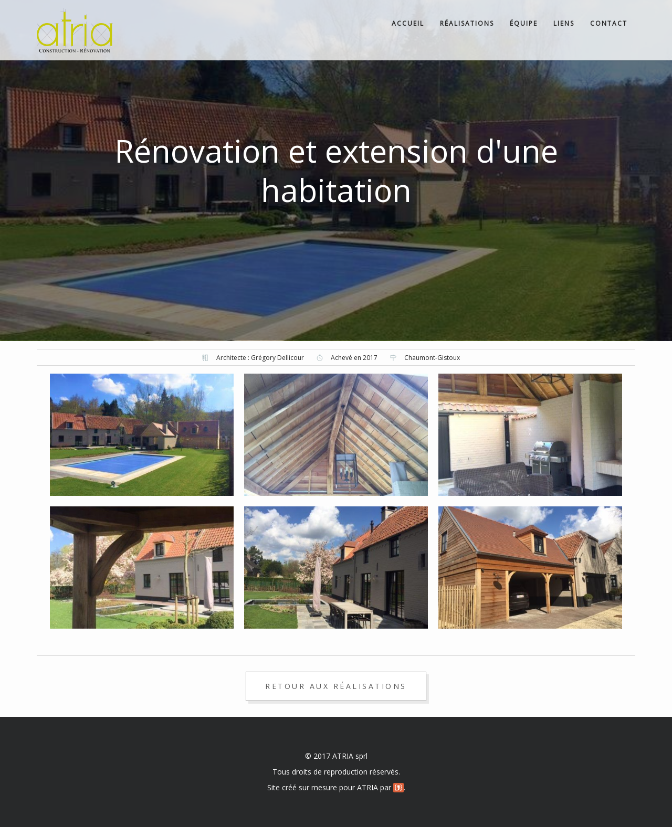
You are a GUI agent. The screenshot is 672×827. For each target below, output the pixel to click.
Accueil (408, 23)
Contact (608, 23)
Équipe (524, 23)
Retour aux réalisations (336, 686)
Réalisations (467, 23)
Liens (563, 23)
